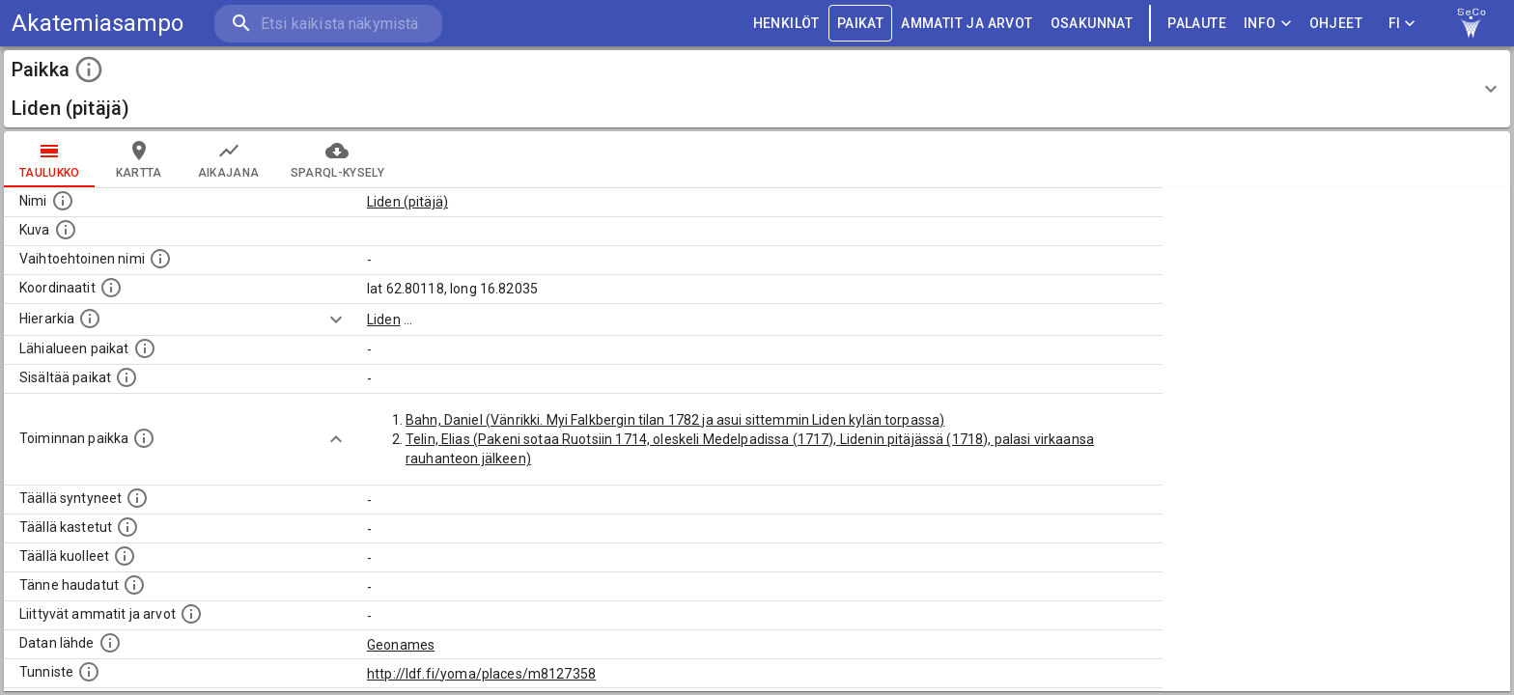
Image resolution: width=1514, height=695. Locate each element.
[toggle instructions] (88, 69)
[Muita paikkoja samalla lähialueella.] (144, 348)
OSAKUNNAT (1092, 24)
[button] (757, 88)
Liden (384, 319)
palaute (1197, 24)
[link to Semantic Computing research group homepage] (1471, 23)
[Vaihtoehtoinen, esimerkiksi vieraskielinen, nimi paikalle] (160, 258)
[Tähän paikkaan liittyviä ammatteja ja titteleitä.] (191, 613)
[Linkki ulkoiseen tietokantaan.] (110, 642)
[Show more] (336, 319)
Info (1268, 24)
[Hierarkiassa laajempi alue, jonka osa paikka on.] (89, 318)
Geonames (401, 645)
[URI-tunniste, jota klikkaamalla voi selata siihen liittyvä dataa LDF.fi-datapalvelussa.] (88, 671)
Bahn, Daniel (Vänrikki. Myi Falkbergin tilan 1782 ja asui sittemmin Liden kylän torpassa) (675, 420)
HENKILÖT (786, 24)
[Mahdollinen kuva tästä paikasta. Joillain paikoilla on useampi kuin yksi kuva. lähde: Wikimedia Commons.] (65, 229)
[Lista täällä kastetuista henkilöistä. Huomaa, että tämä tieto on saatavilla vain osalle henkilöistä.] (127, 527)
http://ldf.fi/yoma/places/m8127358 (481, 673)
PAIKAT (860, 24)
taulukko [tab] (50, 159)
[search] (328, 23)
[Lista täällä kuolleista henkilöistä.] (124, 556)
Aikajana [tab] (228, 159)
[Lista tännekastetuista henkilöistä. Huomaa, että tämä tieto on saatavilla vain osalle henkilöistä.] (134, 585)
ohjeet (1336, 24)
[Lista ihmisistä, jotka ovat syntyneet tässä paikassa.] (137, 498)
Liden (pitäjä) (407, 201)
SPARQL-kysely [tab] (337, 159)
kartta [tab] (139, 159)
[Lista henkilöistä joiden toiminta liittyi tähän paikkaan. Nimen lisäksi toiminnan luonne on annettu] (143, 438)
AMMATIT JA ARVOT (966, 24)
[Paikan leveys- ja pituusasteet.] (111, 287)
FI (1402, 24)
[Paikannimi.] (62, 200)
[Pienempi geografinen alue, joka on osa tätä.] (126, 377)
